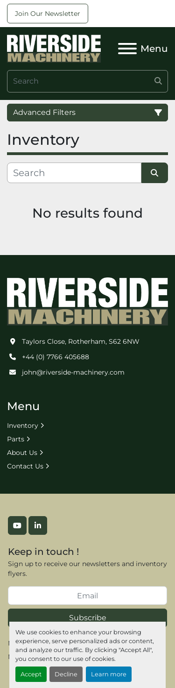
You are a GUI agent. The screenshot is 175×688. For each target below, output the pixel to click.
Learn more (108, 674)
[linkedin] (37, 525)
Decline (66, 674)
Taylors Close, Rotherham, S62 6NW (81, 341)
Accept (31, 674)
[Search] (87, 81)
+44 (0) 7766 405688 (55, 357)
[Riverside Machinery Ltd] (87, 301)
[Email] (87, 595)
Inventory (22, 425)
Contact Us (25, 466)
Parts (15, 439)
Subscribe (87, 617)
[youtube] (17, 525)
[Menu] (127, 48)
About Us (22, 452)
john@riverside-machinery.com (73, 372)
